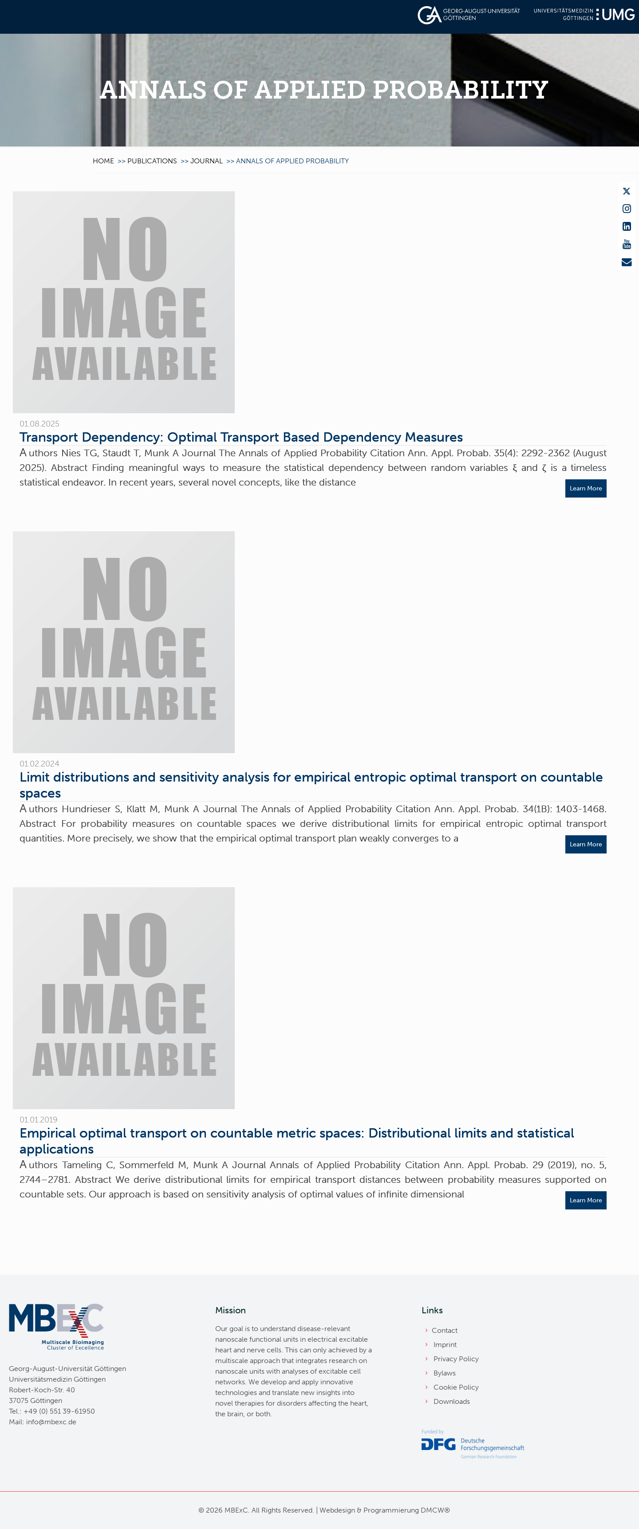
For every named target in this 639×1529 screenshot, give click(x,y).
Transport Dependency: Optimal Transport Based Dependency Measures (241, 437)
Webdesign (337, 1510)
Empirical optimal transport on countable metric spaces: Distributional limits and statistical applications (297, 1141)
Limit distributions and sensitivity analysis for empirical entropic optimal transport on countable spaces (311, 785)
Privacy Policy (456, 1359)
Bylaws (445, 1373)
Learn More (586, 488)
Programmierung (391, 1510)
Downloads (452, 1401)
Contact (445, 1330)
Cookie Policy (456, 1387)
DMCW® (435, 1510)
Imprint (445, 1344)
